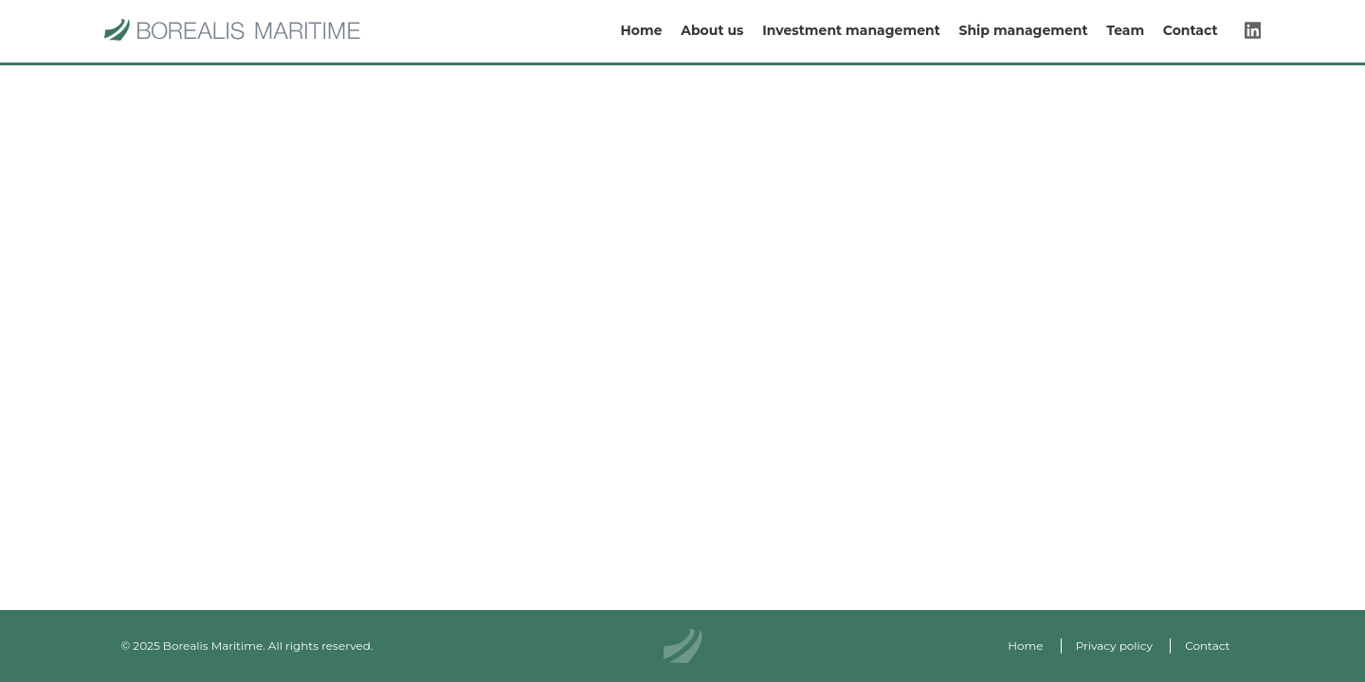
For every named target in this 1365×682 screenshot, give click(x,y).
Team (1125, 31)
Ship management (1022, 31)
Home (641, 31)
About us (712, 31)
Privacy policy (1114, 645)
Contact (1190, 31)
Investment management (851, 31)
